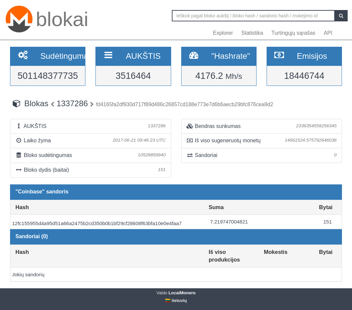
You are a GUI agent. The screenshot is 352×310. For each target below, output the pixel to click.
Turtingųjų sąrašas (293, 33)
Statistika (252, 33)
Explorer (223, 33)
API (328, 33)
